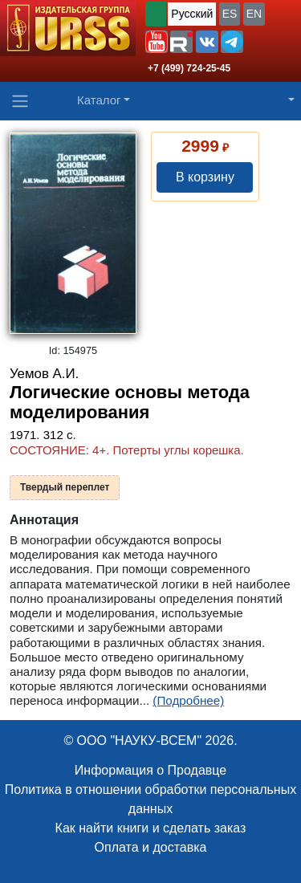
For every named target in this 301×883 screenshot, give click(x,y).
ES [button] (230, 13)
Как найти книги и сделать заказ (150, 828)
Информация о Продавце (150, 770)
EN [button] (254, 13)
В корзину (205, 177)
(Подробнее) (188, 700)
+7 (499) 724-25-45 (189, 68)
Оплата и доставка (151, 847)
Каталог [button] (99, 100)
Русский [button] (192, 13)
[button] (156, 42)
